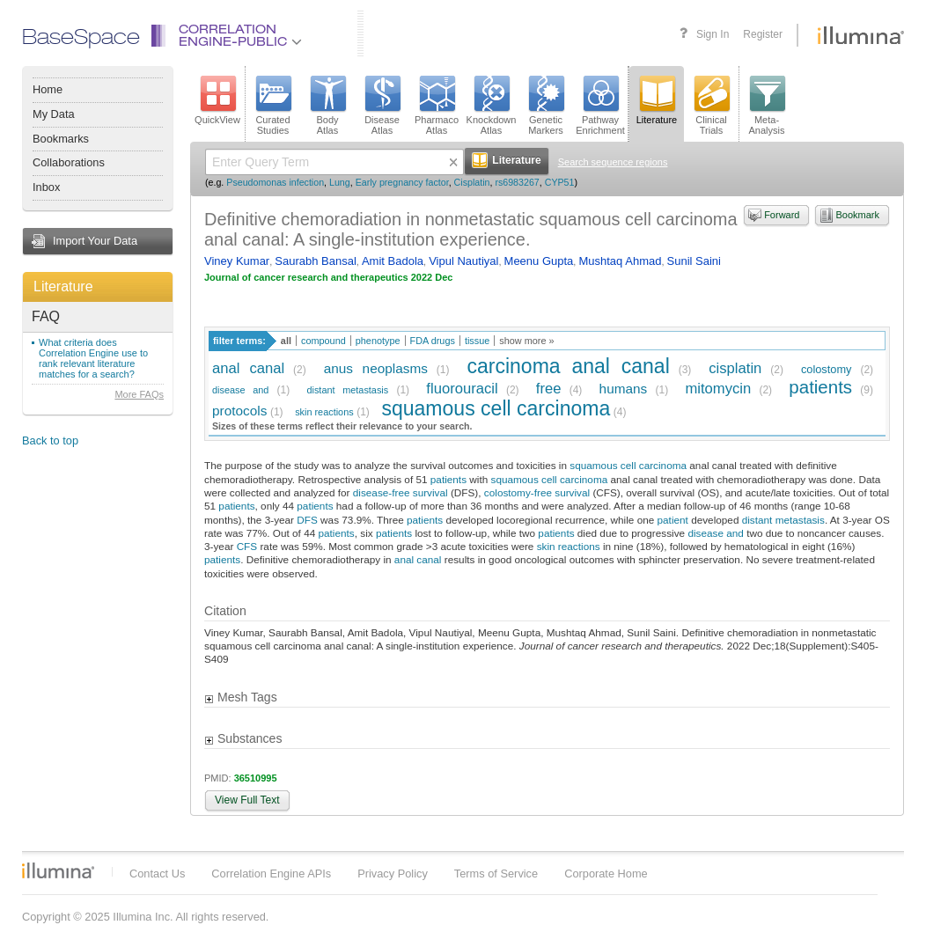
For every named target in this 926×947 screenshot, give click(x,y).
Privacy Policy (392, 873)
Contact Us (157, 873)
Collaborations (69, 162)
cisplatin (735, 368)
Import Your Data (95, 240)
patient (673, 519)
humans (623, 388)
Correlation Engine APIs (271, 873)
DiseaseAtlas (382, 106)
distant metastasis (347, 390)
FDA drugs (432, 340)
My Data (54, 114)
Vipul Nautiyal (463, 261)
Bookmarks (61, 138)
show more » (526, 340)
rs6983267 (517, 182)
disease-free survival (400, 492)
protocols (239, 410)
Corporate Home (606, 873)
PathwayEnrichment (600, 106)
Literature (63, 286)
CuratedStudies (272, 106)
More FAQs (139, 394)
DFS (307, 519)
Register (763, 34)
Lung (339, 182)
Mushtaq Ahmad (619, 261)
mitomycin (718, 388)
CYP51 (560, 182)
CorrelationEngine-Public (240, 36)
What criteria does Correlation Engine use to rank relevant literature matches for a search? (93, 358)
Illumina (58, 870)
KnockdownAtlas (492, 106)
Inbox (46, 187)
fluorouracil (461, 388)
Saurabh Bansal (315, 261)
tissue (477, 340)
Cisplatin (472, 182)
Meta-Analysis (767, 106)
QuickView (217, 100)
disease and (240, 390)
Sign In (712, 34)
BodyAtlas (327, 106)
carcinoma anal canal (568, 366)
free (549, 388)
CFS (247, 546)
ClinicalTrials (711, 106)
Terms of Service (496, 873)
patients (820, 387)
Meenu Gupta (539, 261)
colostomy (826, 369)
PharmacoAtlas (437, 106)
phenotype (378, 340)
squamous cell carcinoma (495, 408)
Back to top (50, 440)
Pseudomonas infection (275, 182)
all (286, 340)
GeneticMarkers (545, 106)
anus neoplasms (376, 368)
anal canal (248, 368)
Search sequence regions (613, 162)
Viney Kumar (236, 261)
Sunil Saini (694, 261)
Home (47, 89)
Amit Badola (392, 261)
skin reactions (324, 412)
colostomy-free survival (537, 492)
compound (323, 340)
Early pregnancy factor (402, 182)
